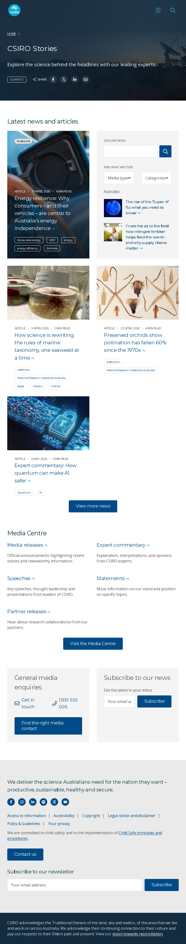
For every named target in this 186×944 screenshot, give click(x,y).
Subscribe (154, 701)
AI (40, 492)
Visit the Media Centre (93, 643)
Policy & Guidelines (23, 823)
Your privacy (59, 823)
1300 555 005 (68, 703)
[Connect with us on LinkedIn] (33, 802)
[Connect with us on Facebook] (11, 802)
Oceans (37, 386)
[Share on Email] (85, 79)
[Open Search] (173, 11)
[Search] (165, 151)
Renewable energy (29, 240)
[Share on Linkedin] (74, 79)
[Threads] (54, 802)
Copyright (91, 815)
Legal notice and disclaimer (131, 815)
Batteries (51, 248)
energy (68, 240)
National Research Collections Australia (41, 378)
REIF (52, 240)
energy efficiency (27, 248)
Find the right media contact (42, 726)
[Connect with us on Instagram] (22, 802)
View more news (93, 506)
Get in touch (28, 703)
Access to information (26, 815)
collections (23, 369)
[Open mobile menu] (158, 11)
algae (20, 386)
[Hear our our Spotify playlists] (43, 802)
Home (11, 33)
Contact (17, 79)
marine (55, 386)
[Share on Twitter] (64, 79)
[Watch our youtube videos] (65, 802)
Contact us (25, 854)
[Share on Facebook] (53, 79)
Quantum (24, 492)
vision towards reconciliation (137, 934)
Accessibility (64, 815)
